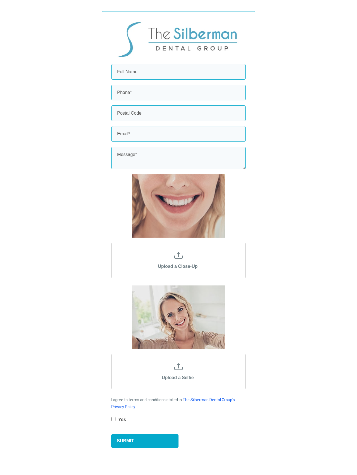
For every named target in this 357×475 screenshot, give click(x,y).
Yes (122, 419)
